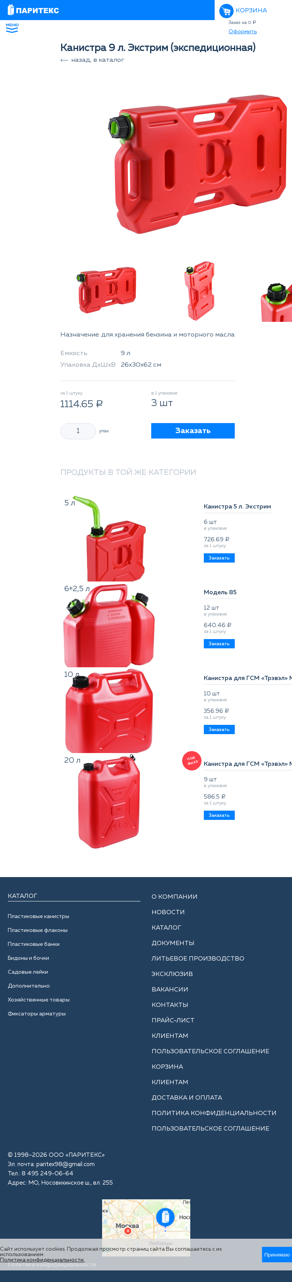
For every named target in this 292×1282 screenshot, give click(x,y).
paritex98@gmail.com (65, 1164)
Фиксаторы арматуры (37, 1014)
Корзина (251, 11)
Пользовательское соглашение (210, 1052)
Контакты (170, 1005)
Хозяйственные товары (39, 1000)
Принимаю (277, 1255)
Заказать (193, 431)
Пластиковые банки (34, 944)
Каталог (166, 928)
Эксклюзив (172, 974)
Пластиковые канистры (38, 916)
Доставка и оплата (187, 1098)
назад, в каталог (97, 60)
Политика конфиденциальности (214, 1113)
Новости (168, 913)
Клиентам (170, 1036)
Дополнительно (29, 986)
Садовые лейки (28, 972)
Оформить (243, 31)
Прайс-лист (173, 1021)
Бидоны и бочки (28, 958)
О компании (175, 897)
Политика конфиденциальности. (42, 1260)
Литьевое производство (198, 959)
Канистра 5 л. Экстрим (237, 507)
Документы (173, 943)
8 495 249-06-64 (47, 1174)
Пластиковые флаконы (38, 930)
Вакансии (170, 990)
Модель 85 (220, 593)
